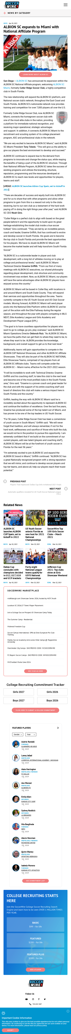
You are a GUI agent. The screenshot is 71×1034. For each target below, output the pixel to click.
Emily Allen (26, 796)
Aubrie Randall (27, 741)
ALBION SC (21, 81)
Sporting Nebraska (29, 856)
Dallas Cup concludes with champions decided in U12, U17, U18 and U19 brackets (13, 572)
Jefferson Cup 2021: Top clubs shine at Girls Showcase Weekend (57, 571)
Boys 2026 (52, 700)
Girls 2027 (18, 691)
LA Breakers (26, 815)
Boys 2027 (18, 700)
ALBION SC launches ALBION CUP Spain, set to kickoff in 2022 (12, 533)
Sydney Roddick (28, 810)
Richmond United (28, 843)
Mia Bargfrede (27, 824)
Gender (17, 734)
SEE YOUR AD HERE (35, 671)
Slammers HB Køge (29, 746)
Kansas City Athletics (30, 870)
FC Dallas (25, 774)
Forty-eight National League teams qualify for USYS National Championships (33, 572)
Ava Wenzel (26, 783)
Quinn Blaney (27, 851)
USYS (5, 23)
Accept (10, 1030)
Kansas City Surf (28, 801)
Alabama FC (26, 788)
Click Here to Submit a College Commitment (35, 710)
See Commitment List (35, 881)
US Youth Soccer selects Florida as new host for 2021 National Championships (34, 534)
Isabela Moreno (28, 865)
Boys (6, 544)
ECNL (49, 544)
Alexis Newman (28, 838)
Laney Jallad (26, 755)
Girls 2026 (52, 691)
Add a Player (35, 970)
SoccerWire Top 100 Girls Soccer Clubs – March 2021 (55, 533)
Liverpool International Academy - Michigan (39, 760)
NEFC (23, 829)
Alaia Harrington (28, 769)
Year (29, 734)
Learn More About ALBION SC (35, 75)
